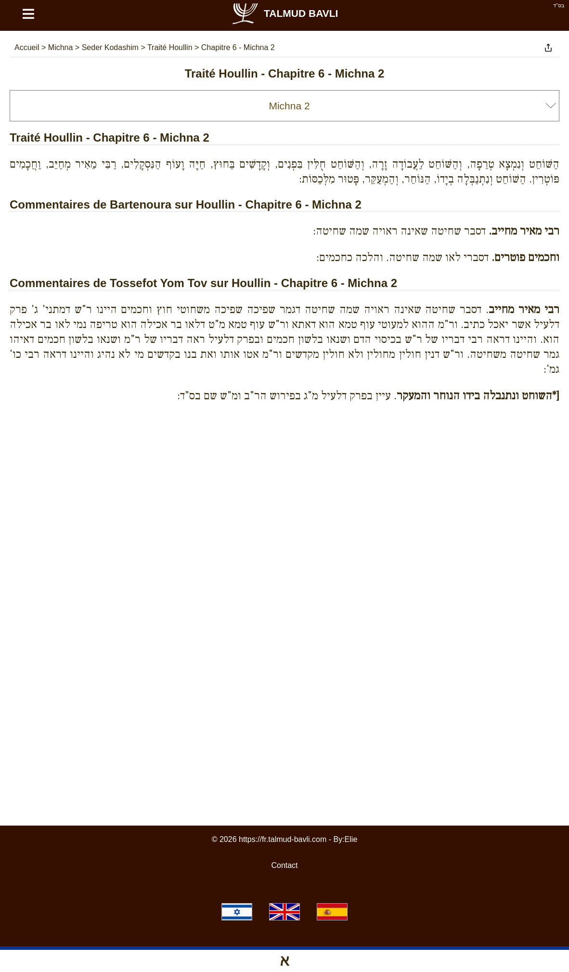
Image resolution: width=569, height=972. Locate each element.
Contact (284, 865)
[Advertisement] (284, 453)
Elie (351, 839)
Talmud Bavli (284, 13)
